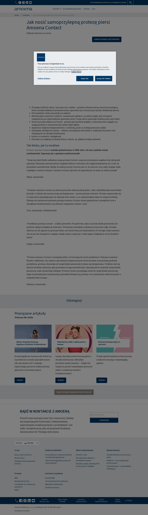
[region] (75, 68)
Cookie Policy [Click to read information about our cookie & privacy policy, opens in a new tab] (76, 72)
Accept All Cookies (104, 78)
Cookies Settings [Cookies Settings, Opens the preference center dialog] (44, 78)
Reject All (84, 78)
